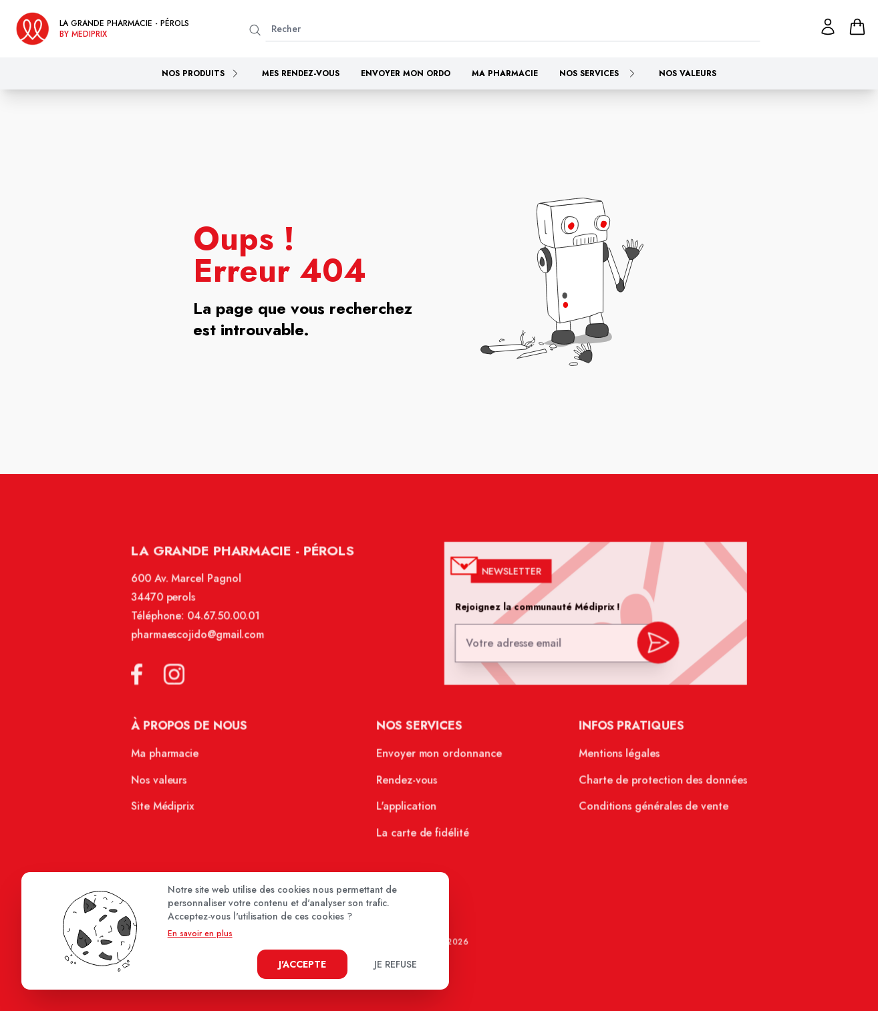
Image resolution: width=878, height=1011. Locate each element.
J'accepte (302, 964)
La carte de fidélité (423, 836)
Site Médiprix (172, 811)
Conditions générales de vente (646, 811)
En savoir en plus (200, 933)
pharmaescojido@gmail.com (206, 645)
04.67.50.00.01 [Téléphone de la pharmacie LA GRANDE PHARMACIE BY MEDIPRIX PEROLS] (231, 627)
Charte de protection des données (655, 785)
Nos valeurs (687, 73)
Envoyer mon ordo (405, 73)
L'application (408, 811)
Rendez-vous (408, 785)
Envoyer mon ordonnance (439, 760)
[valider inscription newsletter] (650, 651)
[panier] (857, 26)
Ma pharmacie (505, 73)
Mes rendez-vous (300, 73)
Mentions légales (613, 760)
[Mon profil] (828, 26)
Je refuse (395, 964)
